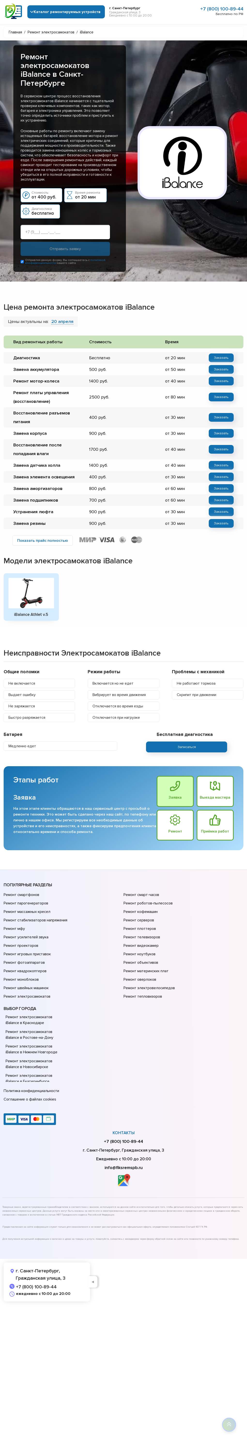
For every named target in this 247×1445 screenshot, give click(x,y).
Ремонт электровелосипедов (149, 988)
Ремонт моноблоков (21, 979)
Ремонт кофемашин (141, 911)
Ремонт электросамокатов (27, 996)
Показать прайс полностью (42, 540)
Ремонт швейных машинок (26, 988)
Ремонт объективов (141, 962)
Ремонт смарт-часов (141, 894)
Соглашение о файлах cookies (30, 1099)
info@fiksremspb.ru (124, 1167)
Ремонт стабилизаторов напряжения (35, 920)
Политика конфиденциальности (31, 1091)
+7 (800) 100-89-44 (221, 9)
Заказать (221, 358)
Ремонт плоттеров (140, 928)
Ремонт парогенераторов (26, 903)
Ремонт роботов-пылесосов (148, 903)
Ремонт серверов (139, 920)
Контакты (124, 1132)
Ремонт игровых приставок (27, 954)
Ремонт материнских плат (146, 971)
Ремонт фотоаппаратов (24, 962)
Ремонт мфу (14, 928)
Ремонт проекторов (21, 945)
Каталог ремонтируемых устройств (67, 11)
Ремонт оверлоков (140, 979)
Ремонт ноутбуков (139, 954)
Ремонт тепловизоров (143, 996)
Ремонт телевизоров (142, 937)
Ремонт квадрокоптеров (25, 971)
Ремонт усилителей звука (26, 937)
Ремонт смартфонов (21, 894)
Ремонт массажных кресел (27, 911)
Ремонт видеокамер (141, 945)
